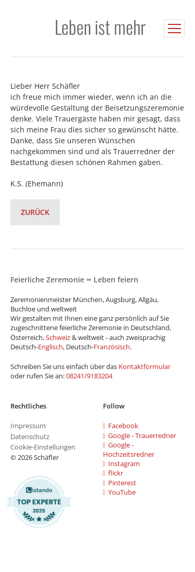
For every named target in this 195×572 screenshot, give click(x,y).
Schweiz (58, 337)
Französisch (112, 346)
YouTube (119, 492)
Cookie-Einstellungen (42, 447)
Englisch (50, 346)
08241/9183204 (89, 375)
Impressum (28, 425)
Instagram (121, 463)
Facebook (121, 425)
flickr (113, 473)
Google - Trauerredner (140, 435)
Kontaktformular (145, 366)
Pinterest (120, 482)
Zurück (35, 212)
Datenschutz (29, 436)
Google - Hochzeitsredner (128, 449)
